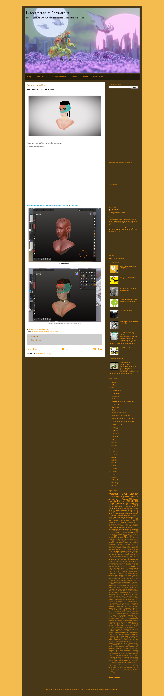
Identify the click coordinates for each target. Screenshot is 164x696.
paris (128, 537)
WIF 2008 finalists (123, 624)
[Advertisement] (123, 125)
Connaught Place (121, 585)
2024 (113, 388)
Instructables (118, 519)
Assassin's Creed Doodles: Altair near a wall (122, 575)
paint (121, 537)
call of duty (132, 547)
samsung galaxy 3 (130, 517)
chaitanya (117, 532)
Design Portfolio (59, 77)
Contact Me (98, 77)
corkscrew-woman (123, 636)
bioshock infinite (121, 547)
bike (119, 515)
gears (129, 553)
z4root (132, 671)
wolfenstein (131, 566)
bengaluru (111, 547)
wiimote (136, 667)
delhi (115, 553)
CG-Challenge (131, 522)
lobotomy (112, 652)
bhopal (110, 634)
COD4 (116, 580)
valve (110, 541)
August (114, 396)
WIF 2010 (133, 624)
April (114, 431)
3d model (132, 505)
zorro (110, 519)
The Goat (115, 398)
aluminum (125, 546)
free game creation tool (129, 643)
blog (134, 519)
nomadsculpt (48, 331)
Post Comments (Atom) (43, 354)
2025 (113, 385)
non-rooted (126, 561)
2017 (113, 457)
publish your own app (120, 655)
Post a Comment (36, 340)
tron (134, 563)
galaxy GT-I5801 (113, 645)
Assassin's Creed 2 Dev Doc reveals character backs (122, 573)
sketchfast (121, 539)
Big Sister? (130, 578)
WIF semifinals (121, 625)
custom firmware (127, 551)
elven (36, 331)
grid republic (116, 554)
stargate (119, 662)
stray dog (127, 662)
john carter (120, 650)
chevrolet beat (133, 524)
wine (131, 669)
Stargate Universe (130, 544)
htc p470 (133, 646)
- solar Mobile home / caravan (124, 568)
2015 (113, 463)
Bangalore (112, 508)
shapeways (112, 539)
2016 (113, 460)
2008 (113, 483)
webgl (113, 510)
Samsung (111, 524)
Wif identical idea (120, 631)
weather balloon (131, 665)
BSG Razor (122, 578)
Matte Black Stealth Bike (131, 601)
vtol (135, 564)
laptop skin (114, 559)
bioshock (127, 519)
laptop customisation (132, 558)
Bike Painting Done (126, 310)
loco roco (123, 559)
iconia (123, 648)
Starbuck (111, 613)
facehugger (122, 553)
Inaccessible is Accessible (47, 12)
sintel (117, 658)
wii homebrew (128, 667)
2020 (113, 448)
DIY (132, 501)
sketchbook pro (122, 510)
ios (109, 558)
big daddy (118, 634)
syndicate (128, 563)
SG (116, 608)
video (123, 665)
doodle (116, 520)
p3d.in (134, 561)
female (41, 331)
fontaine (118, 643)
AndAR (124, 571)
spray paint (112, 662)
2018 (113, 454)
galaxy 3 (111, 536)
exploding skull (117, 639)
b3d (126, 524)
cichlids (131, 532)
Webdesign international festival (127, 513)
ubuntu (111, 513)
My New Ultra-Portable (116, 603)
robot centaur (132, 655)
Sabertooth (127, 608)
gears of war (123, 645)
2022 (113, 443)
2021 (113, 446)
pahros (110, 655)
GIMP (121, 542)
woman (55, 331)
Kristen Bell (131, 599)
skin (127, 520)
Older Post (97, 349)
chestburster (112, 636)
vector (116, 541)
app (126, 512)
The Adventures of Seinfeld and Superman (121, 615)
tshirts (131, 664)
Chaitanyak (115, 209)
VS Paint (135, 503)
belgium (133, 546)
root (134, 537)
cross (133, 636)
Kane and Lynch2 (130, 542)
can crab (111, 549)
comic (125, 549)
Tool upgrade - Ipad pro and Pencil (123, 418)
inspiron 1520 (122, 556)
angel (133, 530)
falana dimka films (124, 534)
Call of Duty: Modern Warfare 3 (122, 583)
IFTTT (116, 497)
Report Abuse (114, 677)
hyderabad (111, 648)
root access (112, 657)
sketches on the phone (115, 660)
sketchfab (114, 493)
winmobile (115, 671)
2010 (113, 477)
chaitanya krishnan (130, 634)
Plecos (129, 606)
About (85, 77)
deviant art (114, 525)
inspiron (134, 648)
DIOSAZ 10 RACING (122, 587)
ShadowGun (119, 610)
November (116, 390)
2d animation (129, 541)
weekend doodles (114, 566)
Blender (134, 493)
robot (136, 508)
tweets (112, 665)
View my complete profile (117, 213)
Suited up (115, 410)
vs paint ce (120, 564)
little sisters (135, 650)
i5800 (117, 648)
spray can (133, 660)
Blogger (115, 689)
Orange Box (120, 604)
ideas (128, 536)
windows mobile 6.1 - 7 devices (119, 669)
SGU (120, 608)
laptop (121, 558)
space (133, 520)
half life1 (111, 646)
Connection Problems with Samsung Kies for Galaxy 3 (128, 300)
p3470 (128, 525)
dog (110, 520)
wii (124, 566)
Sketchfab (74, 205)
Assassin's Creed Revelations (117, 576)
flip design (117, 517)
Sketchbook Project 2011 (122, 611)
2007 (113, 486)
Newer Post (32, 349)
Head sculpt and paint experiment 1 (40, 205)
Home (65, 349)
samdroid (111, 563)
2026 (113, 382)
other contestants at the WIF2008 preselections (122, 653)
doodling (131, 638)
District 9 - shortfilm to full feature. (117, 592)
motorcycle (121, 505)
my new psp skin (125, 347)
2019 (113, 451)
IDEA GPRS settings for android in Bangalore (127, 278)
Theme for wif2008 (120, 618)
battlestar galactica (127, 632)
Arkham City (132, 571)
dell (134, 515)
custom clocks (115, 551)
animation (119, 524)
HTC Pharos (121, 501)
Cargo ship (115, 407)
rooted (119, 657)
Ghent (122, 594)
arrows (110, 532)
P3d (128, 604)
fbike (134, 534)
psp (122, 520)
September (116, 393)
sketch (111, 506)
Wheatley (117, 629)
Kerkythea (122, 599)
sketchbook (119, 563)
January (115, 436)
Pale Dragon (116, 404)
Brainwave (126, 529)
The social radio (114, 546)
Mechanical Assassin (119, 413)
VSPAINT (112, 503)
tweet (136, 664)
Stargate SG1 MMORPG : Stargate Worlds (126, 613)
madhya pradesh (122, 652)
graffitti (136, 553)
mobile (121, 525)
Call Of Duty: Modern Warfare (118, 582)
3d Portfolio (42, 77)
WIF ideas (111, 625)
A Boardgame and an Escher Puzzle (126, 363)
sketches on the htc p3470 (128, 658)
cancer (118, 549)
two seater (112, 564)
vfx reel (118, 665)
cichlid (125, 532)
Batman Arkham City (115, 529)
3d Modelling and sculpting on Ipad (123, 421)
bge (135, 632)
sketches (121, 506)
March (114, 433)
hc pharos (118, 646)
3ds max (121, 522)
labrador (127, 650)
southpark (125, 660)
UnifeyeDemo (127, 620)
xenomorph (112, 522)
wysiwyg (111, 568)
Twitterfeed (119, 620)
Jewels (116, 599)
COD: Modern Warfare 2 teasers (129, 580)
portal (134, 525)
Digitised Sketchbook (130, 590)
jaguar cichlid (112, 650)
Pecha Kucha (121, 606)
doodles (129, 508)
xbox (121, 671)
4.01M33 (116, 571)
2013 (113, 468)
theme (134, 539)
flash (110, 517)
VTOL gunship (126, 622)
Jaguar (110, 599)
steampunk (112, 527)
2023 (113, 440)
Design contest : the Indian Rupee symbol (128, 289)
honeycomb (112, 556)
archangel (117, 632)
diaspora (124, 638)
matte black (133, 652)
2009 (113, 480)
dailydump (111, 638)
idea (128, 648)
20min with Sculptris (126, 569)
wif (122, 541)
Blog (29, 77)
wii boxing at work (117, 667)
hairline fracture (129, 554)
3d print (132, 506)
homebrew (126, 646)
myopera (118, 561)
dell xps (118, 638)
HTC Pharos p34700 (130, 597)
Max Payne (112, 544)
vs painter (128, 564)
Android (125, 499)
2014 (113, 465)
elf (32, 331)
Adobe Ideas (121, 527)
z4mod (126, 671)
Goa (127, 594)
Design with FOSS (118, 590)
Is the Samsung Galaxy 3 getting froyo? (128, 267)
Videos (74, 77)
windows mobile (123, 503)
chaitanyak (127, 515)
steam (110, 512)
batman (113, 515)
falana (125, 639)
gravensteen (132, 645)
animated (119, 512)
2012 (113, 471)
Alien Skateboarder (116, 358)
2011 (113, 474)
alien (113, 505)
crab (130, 549)
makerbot (135, 536)
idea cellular (120, 536)
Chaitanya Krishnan (61, 205)
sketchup (133, 510)
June (114, 428)
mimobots (114, 537)
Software (120, 544)
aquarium (121, 508)
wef (109, 667)
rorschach (127, 657)
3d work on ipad (117, 424)
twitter (133, 512)
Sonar (133, 611)
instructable (132, 556)
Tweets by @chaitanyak (116, 258)
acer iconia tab (124, 530)
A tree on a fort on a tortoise (121, 415)
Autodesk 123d (131, 527)
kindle (114, 558)
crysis (136, 549)
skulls (127, 539)
